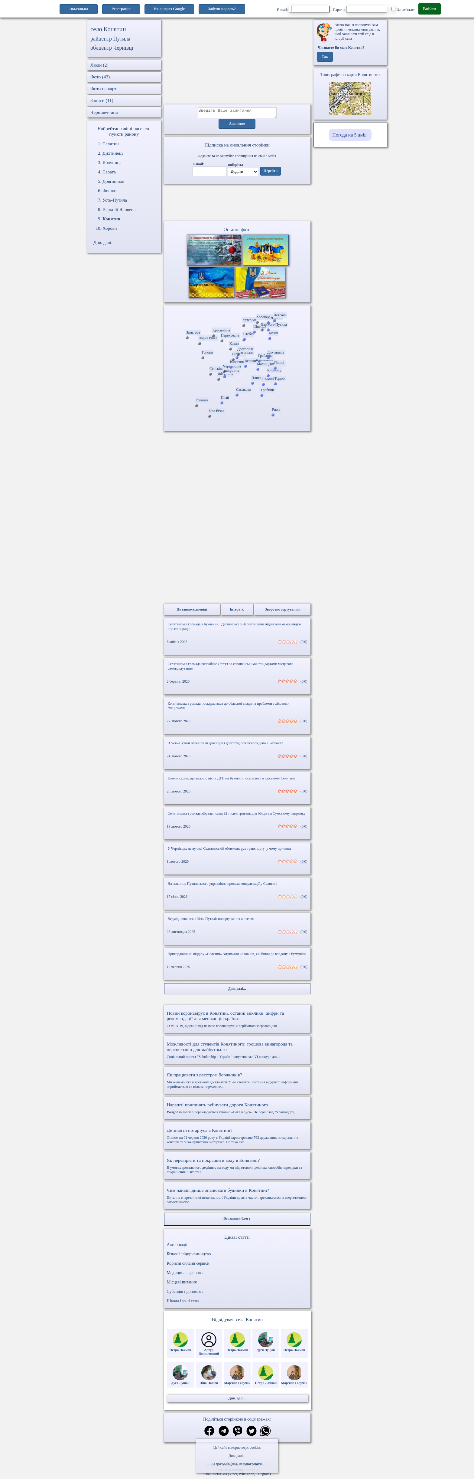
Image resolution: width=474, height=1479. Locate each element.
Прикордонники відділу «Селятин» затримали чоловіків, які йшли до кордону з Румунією (237, 956)
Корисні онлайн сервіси (188, 1265)
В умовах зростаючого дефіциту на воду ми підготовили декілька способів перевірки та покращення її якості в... (237, 1167)
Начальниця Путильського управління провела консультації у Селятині (223, 885)
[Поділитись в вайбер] (237, 1433)
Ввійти (429, 8)
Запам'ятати (403, 9)
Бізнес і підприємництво (189, 1255)
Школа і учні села (183, 1302)
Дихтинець (113, 153)
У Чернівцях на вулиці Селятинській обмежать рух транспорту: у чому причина (229, 850)
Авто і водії (177, 1246)
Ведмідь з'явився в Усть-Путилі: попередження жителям (211, 920)
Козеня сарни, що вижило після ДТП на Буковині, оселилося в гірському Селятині (231, 780)
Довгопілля (113, 181)
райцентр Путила (110, 39)
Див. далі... (237, 1456)
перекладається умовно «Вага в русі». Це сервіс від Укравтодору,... (237, 1110)
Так (325, 57)
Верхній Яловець (118, 209)
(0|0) (303, 643)
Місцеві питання (182, 1284)
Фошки (109, 190)
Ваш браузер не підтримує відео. (237, 204)
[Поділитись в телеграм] (223, 1433)
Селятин (110, 143)
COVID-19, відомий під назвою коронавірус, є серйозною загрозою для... (237, 1021)
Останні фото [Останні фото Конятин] (236, 231)
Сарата (109, 172)
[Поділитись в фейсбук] (209, 1433)
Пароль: (360, 9)
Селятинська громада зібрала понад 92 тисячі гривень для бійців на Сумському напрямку (237, 815)
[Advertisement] (237, 62)
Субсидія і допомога (185, 1293)
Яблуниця (112, 162)
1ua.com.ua (78, 8)
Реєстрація (121, 8)
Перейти (271, 173)
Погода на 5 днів (349, 134)
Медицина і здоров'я (185, 1274)
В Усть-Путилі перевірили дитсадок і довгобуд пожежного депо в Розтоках (225, 745)
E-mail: (303, 9)
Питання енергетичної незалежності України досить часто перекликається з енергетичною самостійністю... (237, 1197)
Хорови (109, 228)
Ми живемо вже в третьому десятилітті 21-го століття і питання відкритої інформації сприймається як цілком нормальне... (237, 1082)
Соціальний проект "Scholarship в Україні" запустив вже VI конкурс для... (237, 1052)
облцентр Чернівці (111, 48)
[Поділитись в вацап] (265, 1433)
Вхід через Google (169, 8)
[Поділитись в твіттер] (251, 1433)
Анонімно (237, 125)
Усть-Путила (114, 200)
